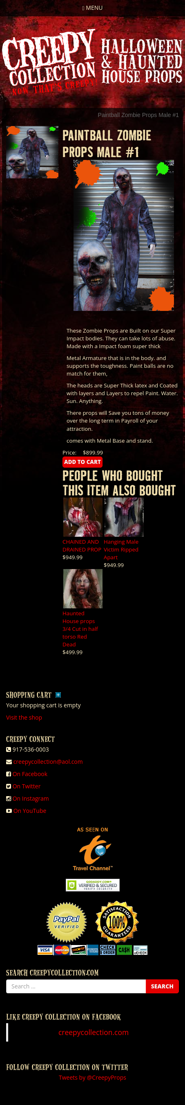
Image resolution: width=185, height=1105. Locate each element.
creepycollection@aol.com (48, 761)
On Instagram (31, 798)
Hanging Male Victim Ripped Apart (121, 549)
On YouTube (30, 811)
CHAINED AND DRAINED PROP (81, 545)
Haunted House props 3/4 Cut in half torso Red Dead (80, 629)
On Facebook (30, 774)
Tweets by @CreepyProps (92, 1077)
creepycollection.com (93, 1032)
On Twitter (27, 786)
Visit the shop (24, 717)
